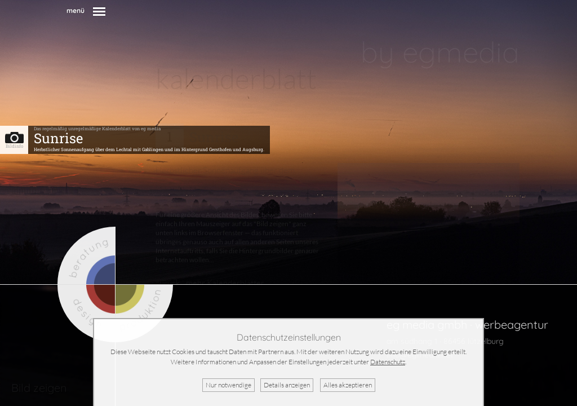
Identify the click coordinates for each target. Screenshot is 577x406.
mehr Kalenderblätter (225, 282)
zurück (168, 282)
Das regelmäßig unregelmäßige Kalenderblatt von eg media (97, 128)
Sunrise (58, 138)
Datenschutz (387, 362)
